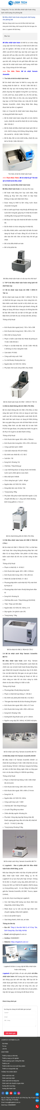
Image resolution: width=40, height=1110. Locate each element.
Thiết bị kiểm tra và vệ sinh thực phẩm (13, 1066)
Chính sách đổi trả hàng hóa (10, 1081)
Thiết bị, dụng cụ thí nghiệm (10, 1058)
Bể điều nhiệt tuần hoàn (11, 42)
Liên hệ (4, 1049)
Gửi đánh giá (10, 1033)
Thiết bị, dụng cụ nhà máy (10, 1056)
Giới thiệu (5, 1043)
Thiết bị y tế (5, 1063)
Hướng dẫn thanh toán (9, 1088)
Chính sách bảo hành (8, 1078)
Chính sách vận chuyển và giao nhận (13, 1083)
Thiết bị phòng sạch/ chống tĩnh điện (13, 1061)
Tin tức (11, 9)
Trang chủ (4, 9)
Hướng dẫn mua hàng (8, 1086)
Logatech (6, 973)
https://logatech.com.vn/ (19, 942)
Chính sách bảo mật (8, 1075)
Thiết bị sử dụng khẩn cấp (10, 1068)
